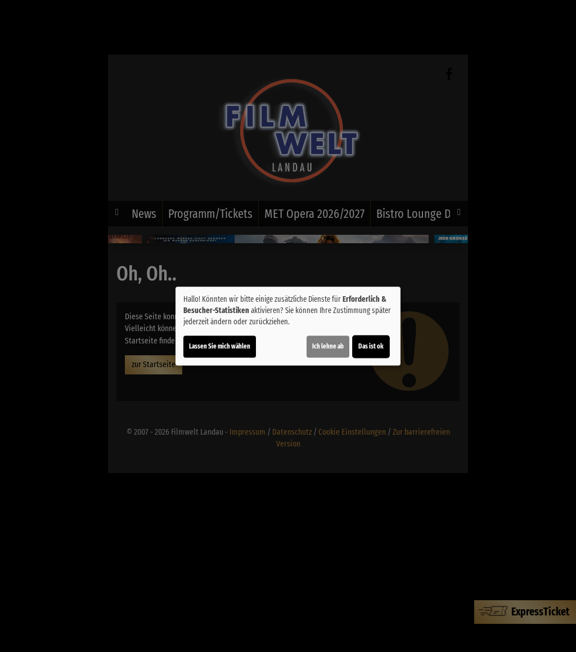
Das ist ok (371, 346)
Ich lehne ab (328, 346)
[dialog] (288, 326)
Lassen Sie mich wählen (219, 346)
